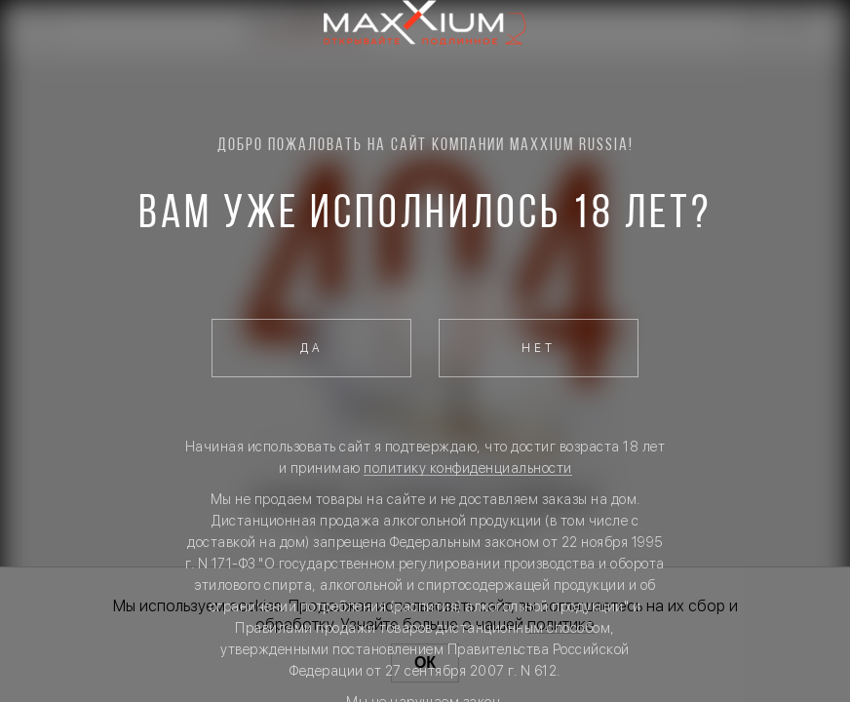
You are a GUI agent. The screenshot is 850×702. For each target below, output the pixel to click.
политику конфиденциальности (468, 468)
